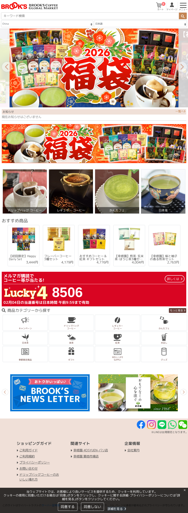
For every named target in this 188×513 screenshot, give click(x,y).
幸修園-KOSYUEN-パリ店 (90, 450)
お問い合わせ (28, 468)
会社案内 (133, 450)
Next (179, 68)
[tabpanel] (23, 246)
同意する (67, 506)
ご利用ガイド (28, 450)
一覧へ (180, 111)
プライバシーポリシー (34, 462)
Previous (4, 68)
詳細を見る (116, 509)
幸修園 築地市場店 (86, 456)
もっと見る (177, 310)
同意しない (92, 506)
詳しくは (174, 279)
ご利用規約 (27, 456)
